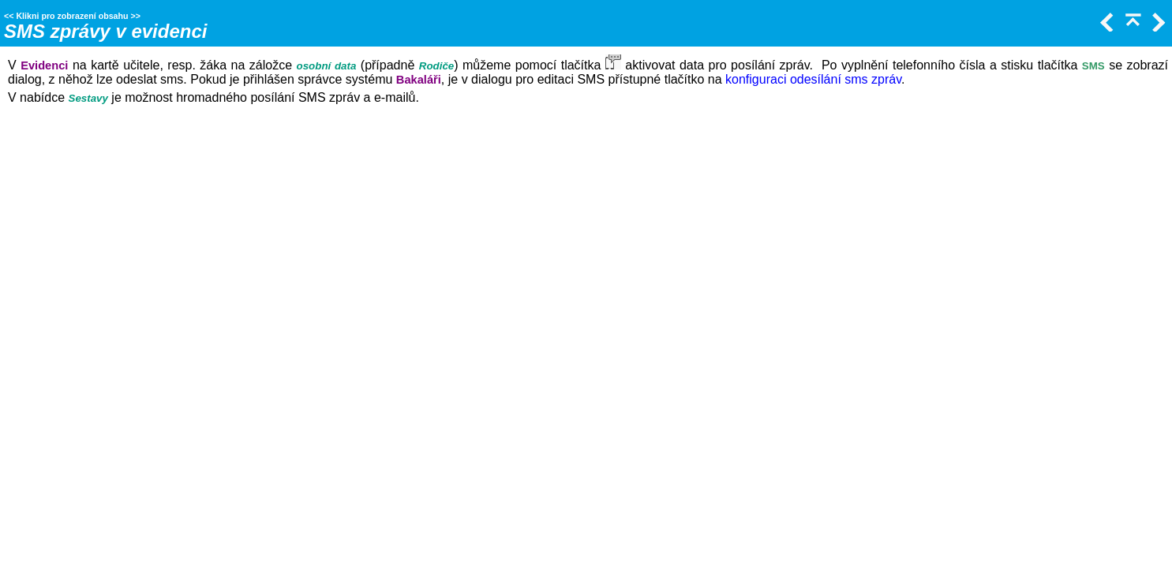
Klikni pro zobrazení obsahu (72, 16)
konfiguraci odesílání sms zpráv (813, 79)
